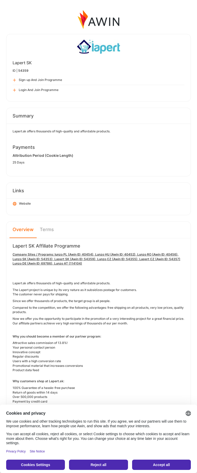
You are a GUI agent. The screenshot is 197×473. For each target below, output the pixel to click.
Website (22, 203)
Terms (47, 229)
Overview (23, 229)
